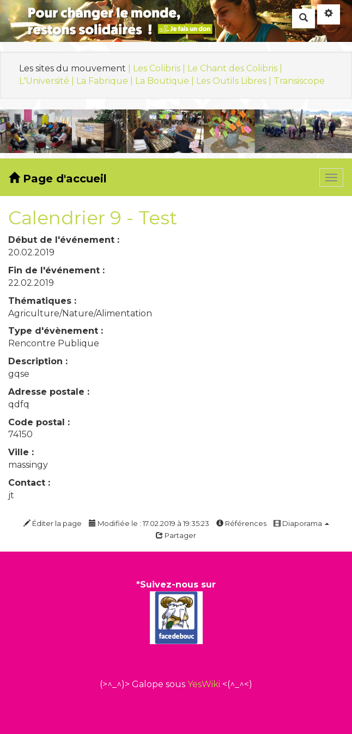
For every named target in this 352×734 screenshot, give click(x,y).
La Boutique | (165, 81)
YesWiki (203, 684)
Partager (176, 535)
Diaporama (301, 523)
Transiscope (299, 81)
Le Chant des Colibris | (234, 68)
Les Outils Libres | (235, 81)
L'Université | (47, 81)
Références (241, 523)
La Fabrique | (105, 81)
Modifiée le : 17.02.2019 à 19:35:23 (149, 523)
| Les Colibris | (157, 68)
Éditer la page (52, 523)
